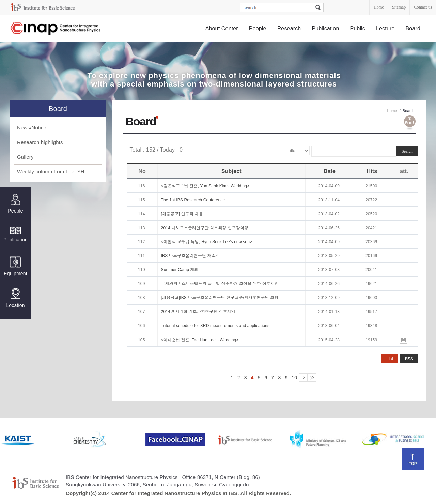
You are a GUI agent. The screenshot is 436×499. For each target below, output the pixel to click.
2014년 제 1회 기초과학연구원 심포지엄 (198, 311)
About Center (221, 28)
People (257, 28)
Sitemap (399, 7)
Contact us (423, 7)
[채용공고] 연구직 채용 (182, 214)
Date (330, 171)
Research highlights (40, 142)
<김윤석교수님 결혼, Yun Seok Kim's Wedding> (205, 186)
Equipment (15, 266)
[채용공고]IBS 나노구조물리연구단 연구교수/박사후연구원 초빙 (220, 297)
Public (357, 28)
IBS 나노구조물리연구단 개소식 (190, 255)
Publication (325, 28)
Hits (372, 171)
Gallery (25, 157)
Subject (231, 171)
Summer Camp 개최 (180, 269)
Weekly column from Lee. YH (50, 171)
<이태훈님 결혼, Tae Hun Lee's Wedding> (200, 340)
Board (413, 28)
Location (15, 298)
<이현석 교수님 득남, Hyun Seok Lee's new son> (206, 241)
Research (289, 28)
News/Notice (31, 127)
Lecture (385, 28)
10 (294, 377)
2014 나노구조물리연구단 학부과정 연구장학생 (205, 227)
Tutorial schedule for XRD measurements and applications (215, 325)
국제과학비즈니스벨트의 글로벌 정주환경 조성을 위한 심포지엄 (220, 283)
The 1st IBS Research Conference (193, 200)
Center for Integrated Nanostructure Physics (56, 28)
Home (379, 7)
